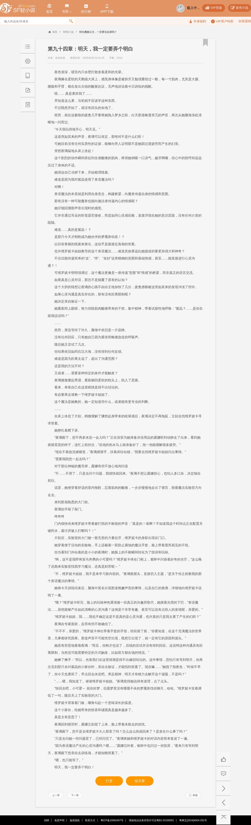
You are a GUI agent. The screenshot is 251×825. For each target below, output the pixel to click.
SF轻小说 (68, 32)
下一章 (75, 795)
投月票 (140, 781)
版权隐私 (75, 820)
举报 (193, 795)
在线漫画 (244, 21)
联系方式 (90, 820)
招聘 (46, 820)
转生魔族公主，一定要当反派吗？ (98, 32)
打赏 (109, 781)
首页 (54, 32)
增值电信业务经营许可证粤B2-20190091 (151, 820)
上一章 (56, 795)
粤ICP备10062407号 (112, 820)
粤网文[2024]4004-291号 (193, 820)
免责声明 (59, 820)
